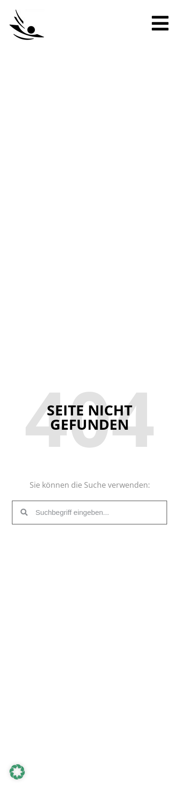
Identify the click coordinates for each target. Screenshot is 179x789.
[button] (17, 772)
